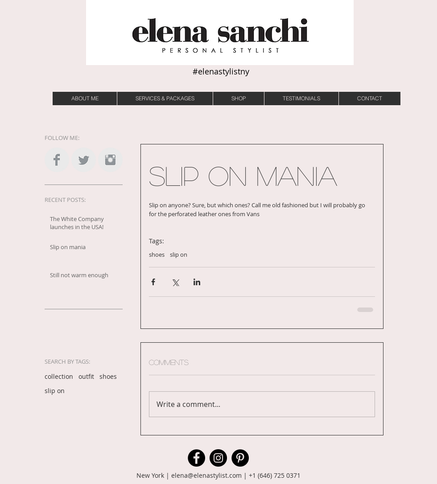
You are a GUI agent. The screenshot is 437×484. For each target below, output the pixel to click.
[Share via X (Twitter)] (175, 282)
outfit (86, 376)
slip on (55, 390)
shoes (108, 376)
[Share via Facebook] (153, 282)
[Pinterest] (240, 458)
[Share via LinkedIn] (197, 282)
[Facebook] (196, 458)
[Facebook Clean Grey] (57, 160)
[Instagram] (218, 458)
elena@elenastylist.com (206, 475)
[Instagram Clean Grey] (110, 160)
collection (59, 376)
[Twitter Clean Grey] (83, 160)
